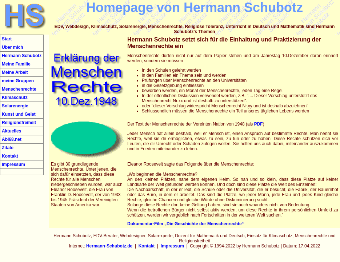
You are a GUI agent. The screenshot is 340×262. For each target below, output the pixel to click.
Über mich (12, 47)
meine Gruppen (18, 80)
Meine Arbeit (15, 72)
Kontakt (10, 156)
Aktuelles (11, 131)
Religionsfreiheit (19, 122)
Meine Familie (16, 64)
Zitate (7, 147)
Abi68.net (11, 139)
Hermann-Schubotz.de (109, 246)
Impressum (13, 164)
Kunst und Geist (19, 114)
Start (7, 38)
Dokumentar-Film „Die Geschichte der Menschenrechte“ (185, 223)
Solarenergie (15, 105)
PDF (258, 124)
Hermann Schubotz (21, 55)
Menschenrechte (19, 89)
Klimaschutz (15, 97)
